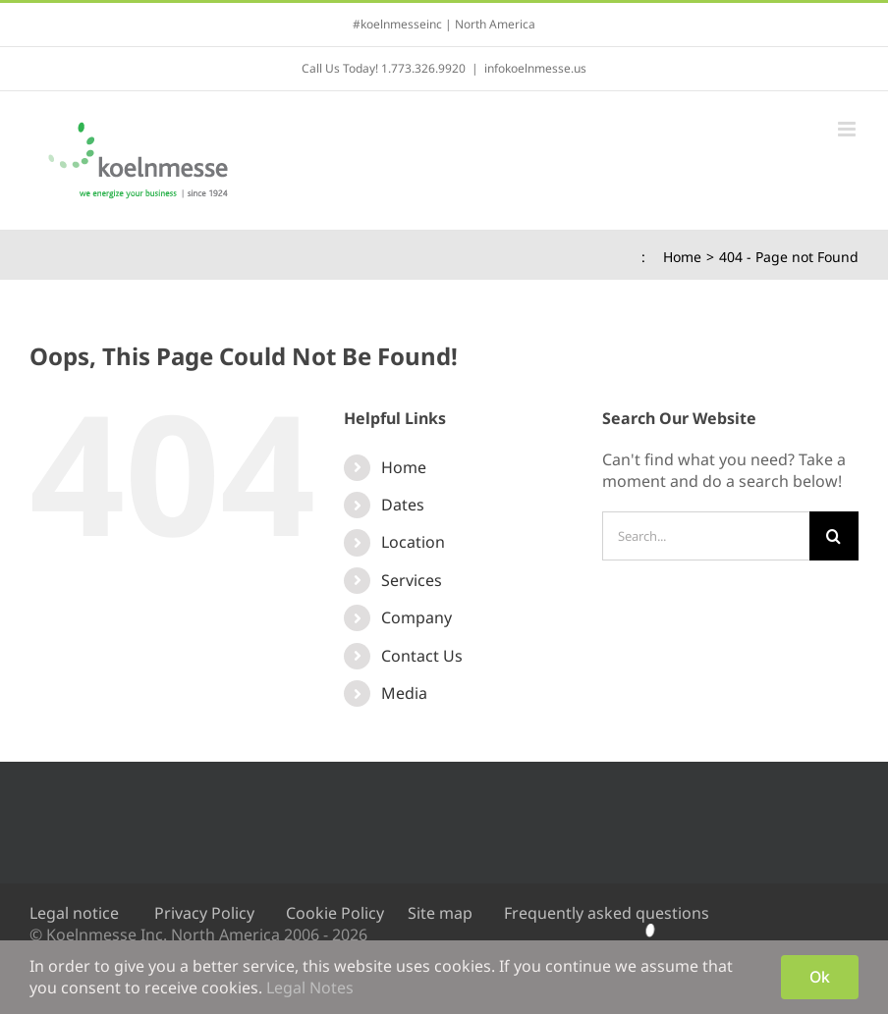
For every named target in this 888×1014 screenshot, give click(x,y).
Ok (819, 977)
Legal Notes (310, 987)
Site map (440, 913)
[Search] (834, 535)
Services (411, 580)
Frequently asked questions (606, 913)
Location (413, 542)
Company (416, 617)
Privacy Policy (204, 913)
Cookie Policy (335, 913)
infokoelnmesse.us (535, 68)
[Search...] (705, 535)
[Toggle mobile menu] (848, 129)
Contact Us (422, 656)
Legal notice (74, 913)
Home (403, 467)
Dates (402, 504)
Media (404, 693)
